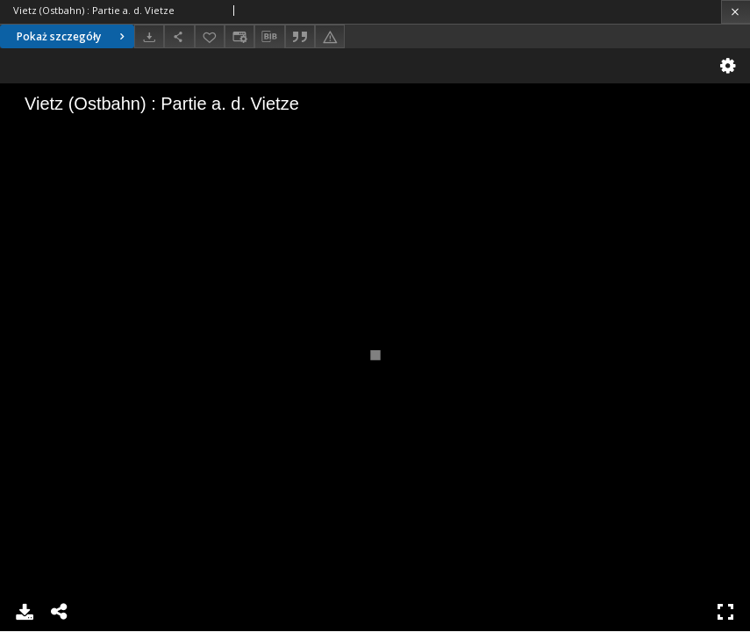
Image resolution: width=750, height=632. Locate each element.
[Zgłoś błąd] (330, 36)
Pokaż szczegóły (73, 36)
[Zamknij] (735, 12)
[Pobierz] (149, 36)
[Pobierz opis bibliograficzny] (269, 37)
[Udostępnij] (179, 36)
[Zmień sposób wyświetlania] (239, 36)
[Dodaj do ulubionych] (210, 36)
